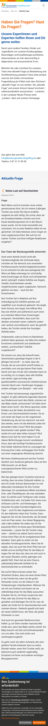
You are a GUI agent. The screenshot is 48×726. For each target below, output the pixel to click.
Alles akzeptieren (39, 722)
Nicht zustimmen (25, 722)
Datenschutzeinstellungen (10, 718)
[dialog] (24, 702)
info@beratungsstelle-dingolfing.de (18, 116)
